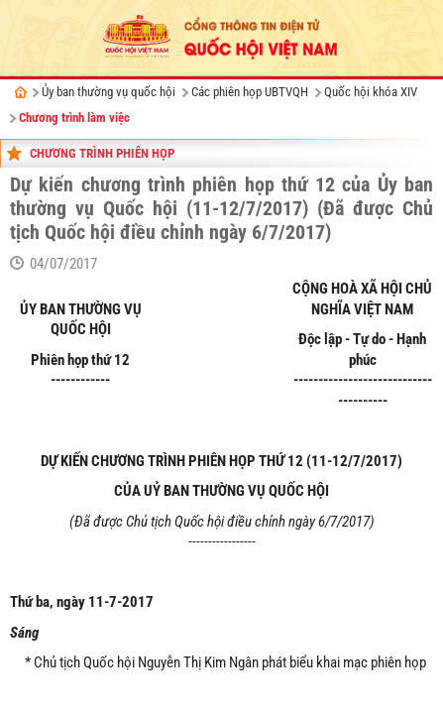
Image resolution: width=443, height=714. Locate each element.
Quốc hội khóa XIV (370, 91)
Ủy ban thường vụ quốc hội (108, 91)
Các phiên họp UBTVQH (249, 91)
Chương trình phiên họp (102, 153)
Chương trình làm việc (74, 117)
